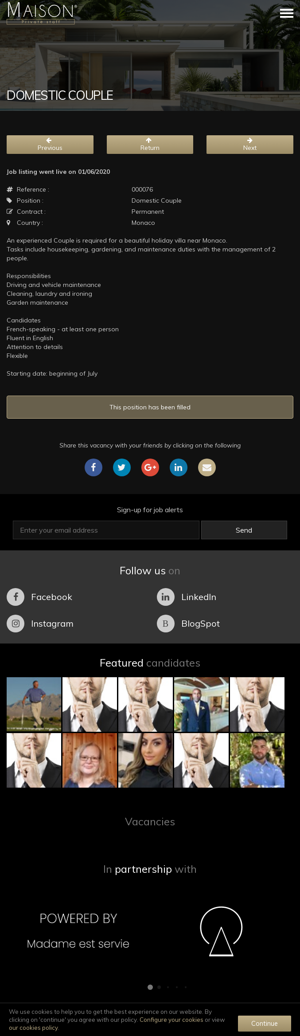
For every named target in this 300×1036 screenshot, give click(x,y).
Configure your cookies (171, 1019)
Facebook (39, 597)
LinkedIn (186, 597)
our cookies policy (33, 1027)
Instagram (40, 623)
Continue (264, 1023)
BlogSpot (188, 623)
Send (244, 530)
